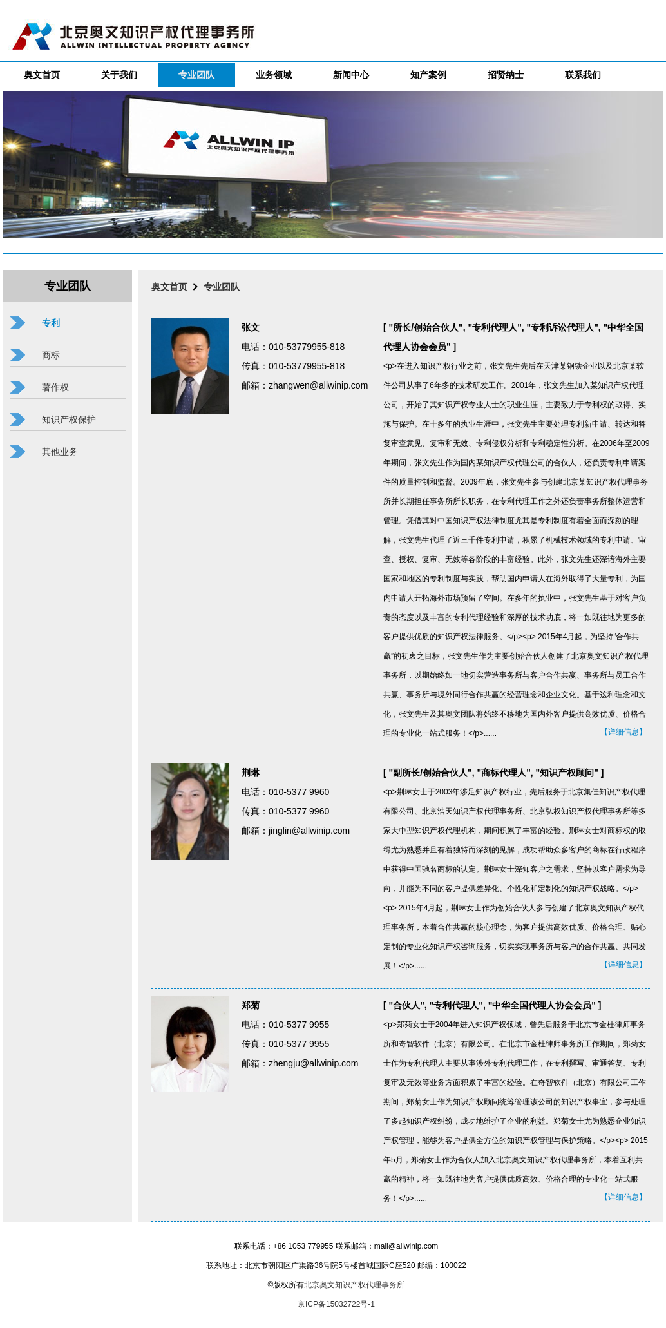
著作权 (55, 387)
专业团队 (222, 287)
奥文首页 (169, 287)
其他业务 (60, 452)
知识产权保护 (69, 419)
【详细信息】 (623, 731)
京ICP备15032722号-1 (336, 1304)
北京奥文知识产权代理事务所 (354, 1284)
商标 (51, 355)
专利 (51, 323)
